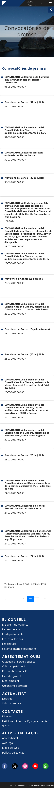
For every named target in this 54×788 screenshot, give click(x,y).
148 (23, 598)
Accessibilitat (10, 738)
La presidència (11, 629)
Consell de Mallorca (1, 785)
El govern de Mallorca (15, 624)
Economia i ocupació (15, 671)
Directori (7, 716)
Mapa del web (10, 747)
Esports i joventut (12, 676)
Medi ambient (10, 681)
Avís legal (8, 743)
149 (31, 598)
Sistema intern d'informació (19, 648)
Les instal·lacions (12, 639)
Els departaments (12, 634)
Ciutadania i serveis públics (18, 661)
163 (45, 598)
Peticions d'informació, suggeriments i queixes (25, 723)
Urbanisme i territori (14, 685)
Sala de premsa (11, 703)
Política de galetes (13, 752)
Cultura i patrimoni (13, 666)
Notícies (7, 698)
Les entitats (9, 643)
